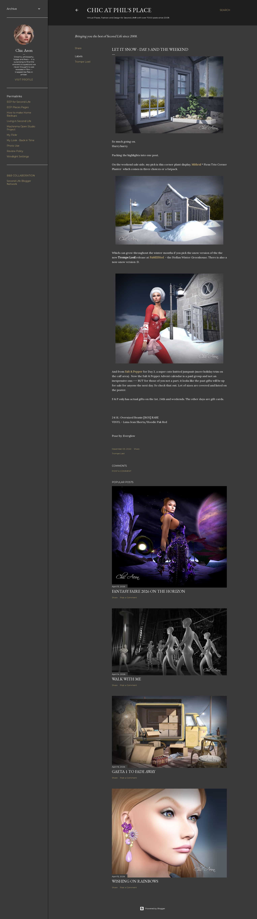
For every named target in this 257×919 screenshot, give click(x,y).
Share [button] (78, 48)
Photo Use (13, 145)
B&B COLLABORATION (21, 175)
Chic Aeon (24, 50)
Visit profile (24, 79)
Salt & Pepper (133, 371)
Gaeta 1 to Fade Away (133, 771)
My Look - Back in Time (20, 140)
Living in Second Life (19, 121)
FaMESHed (157, 257)
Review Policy (15, 151)
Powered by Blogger (152, 909)
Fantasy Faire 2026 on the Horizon (148, 591)
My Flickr (12, 134)
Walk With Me (126, 679)
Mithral (197, 164)
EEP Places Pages (18, 107)
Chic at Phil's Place (119, 10)
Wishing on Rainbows (135, 881)
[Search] (225, 10)
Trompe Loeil (82, 61)
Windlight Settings (18, 156)
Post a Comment (121, 471)
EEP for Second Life (19, 101)
